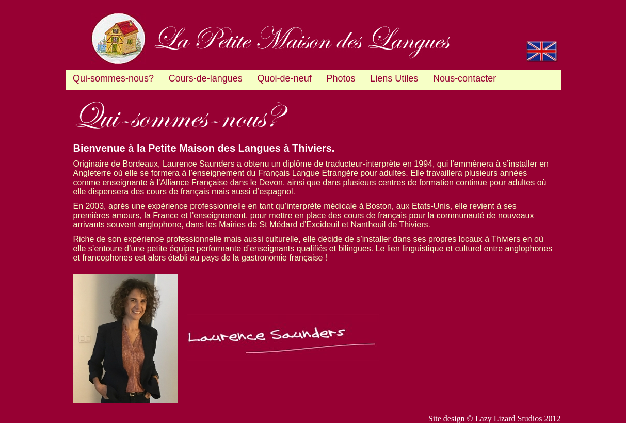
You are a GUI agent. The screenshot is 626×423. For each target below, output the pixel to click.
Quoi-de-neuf (285, 78)
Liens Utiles (394, 78)
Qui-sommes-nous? (113, 78)
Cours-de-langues (206, 78)
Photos (340, 78)
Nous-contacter (464, 78)
